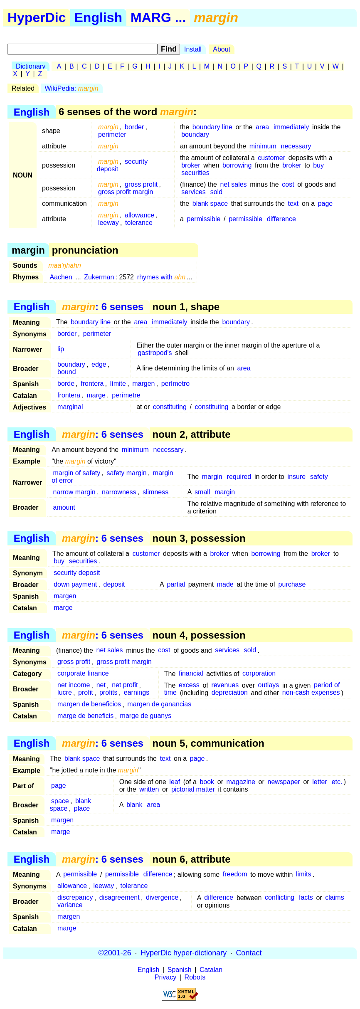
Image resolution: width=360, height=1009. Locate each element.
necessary (296, 146)
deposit (114, 584)
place (82, 808)
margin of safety (76, 472)
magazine (241, 781)
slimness (155, 492)
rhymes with (161, 277)
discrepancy (75, 897)
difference (281, 218)
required (239, 476)
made (225, 584)
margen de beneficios (89, 704)
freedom (235, 874)
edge (98, 364)
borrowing (237, 165)
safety (319, 476)
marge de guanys (146, 716)
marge (96, 395)
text (293, 203)
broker (190, 165)
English (98, 17)
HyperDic (36, 17)
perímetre (126, 395)
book (207, 781)
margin (212, 476)
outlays (268, 685)
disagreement (119, 897)
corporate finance (83, 673)
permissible (204, 218)
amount (64, 507)
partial (176, 584)
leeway (108, 222)
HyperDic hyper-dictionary (184, 953)
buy (318, 165)
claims (334, 897)
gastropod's (155, 352)
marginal (70, 406)
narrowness (119, 492)
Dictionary (30, 66)
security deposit (77, 572)
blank (134, 804)
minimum (262, 146)
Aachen (60, 277)
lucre (64, 692)
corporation (259, 673)
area (262, 127)
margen (143, 383)
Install (193, 49)
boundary (195, 134)
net (101, 685)
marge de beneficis (85, 716)
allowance (139, 215)
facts (306, 897)
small (202, 492)
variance (69, 905)
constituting (170, 406)
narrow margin (74, 492)
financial (191, 673)
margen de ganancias (159, 704)
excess (189, 685)
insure (297, 476)
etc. (337, 781)
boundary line (212, 127)
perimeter (112, 134)
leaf (174, 781)
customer (271, 157)
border (134, 127)
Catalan (211, 969)
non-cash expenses (311, 692)
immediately (291, 127)
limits (303, 874)
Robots (195, 977)
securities (195, 172)
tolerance (139, 222)
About (221, 49)
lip (60, 349)
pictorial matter (193, 789)
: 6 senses (102, 306)
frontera (92, 383)
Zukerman (99, 277)
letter (319, 781)
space (60, 800)
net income (73, 685)
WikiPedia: (72, 88)
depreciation (230, 692)
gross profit (141, 184)
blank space (210, 203)
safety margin (127, 472)
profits (108, 692)
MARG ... (158, 17)
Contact (248, 953)
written (149, 789)
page (325, 203)
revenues (225, 685)
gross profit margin (125, 191)
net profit (125, 685)
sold (216, 191)
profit (85, 692)
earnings (136, 692)
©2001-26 (115, 953)
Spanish (180, 969)
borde (65, 383)
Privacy (165, 977)
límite (118, 383)
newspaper (283, 781)
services (193, 191)
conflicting (279, 897)
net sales (233, 184)
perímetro (175, 383)
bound (66, 371)
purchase (292, 584)
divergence (162, 897)
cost (288, 184)
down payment (75, 584)
